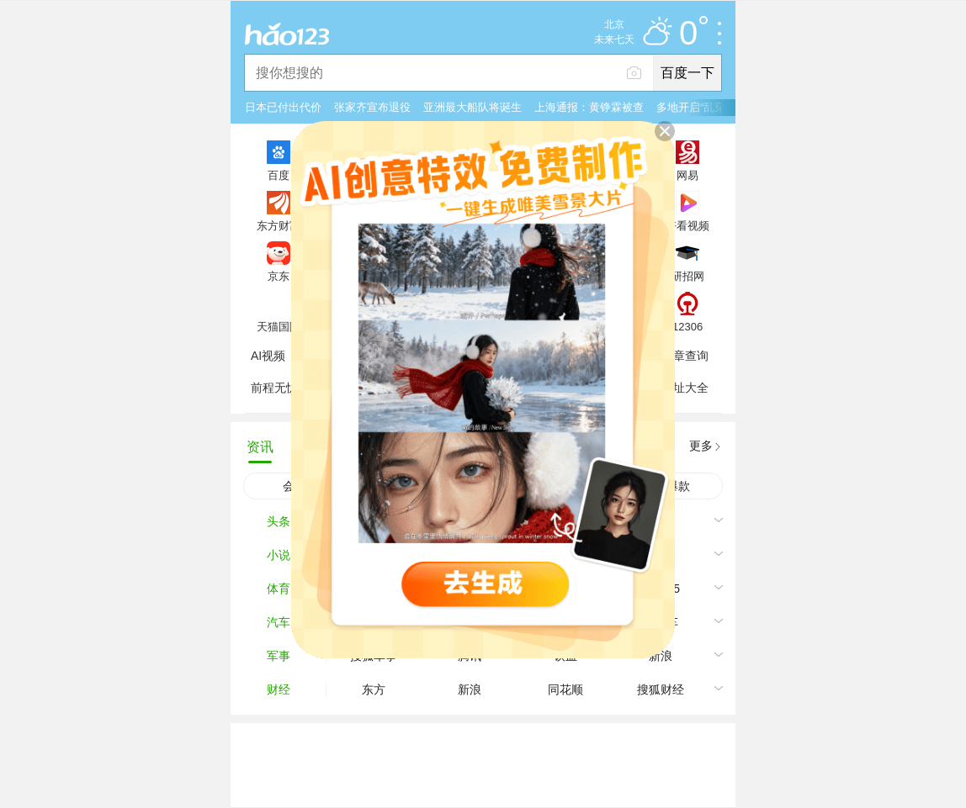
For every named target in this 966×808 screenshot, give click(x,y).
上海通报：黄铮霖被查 (589, 107)
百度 (278, 175)
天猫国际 (278, 326)
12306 (687, 326)
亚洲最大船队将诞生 (472, 107)
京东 (278, 276)
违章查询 (685, 355)
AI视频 (268, 355)
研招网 (687, 276)
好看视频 (687, 225)
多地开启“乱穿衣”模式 (709, 107)
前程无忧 (274, 387)
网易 (687, 175)
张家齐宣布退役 (372, 107)
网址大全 (685, 387)
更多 (701, 445)
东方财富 (278, 225)
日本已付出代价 (283, 107)
